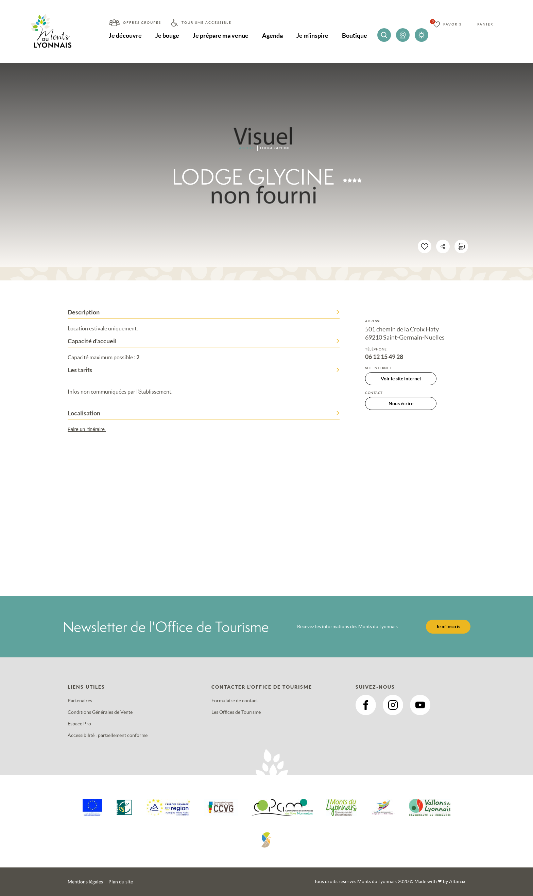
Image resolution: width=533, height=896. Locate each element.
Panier (485, 24)
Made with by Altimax (439, 881)
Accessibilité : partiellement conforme (108, 735)
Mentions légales (85, 881)
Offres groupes (142, 22)
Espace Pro (79, 723)
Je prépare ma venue (220, 35)
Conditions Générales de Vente (100, 712)
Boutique (354, 35)
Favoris (452, 24)
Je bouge (167, 35)
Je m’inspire (312, 35)
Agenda (272, 35)
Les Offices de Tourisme (236, 712)
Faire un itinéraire (90, 429)
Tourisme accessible (206, 22)
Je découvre (125, 35)
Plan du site (120, 881)
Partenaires (80, 700)
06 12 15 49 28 (384, 357)
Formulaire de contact (234, 700)
